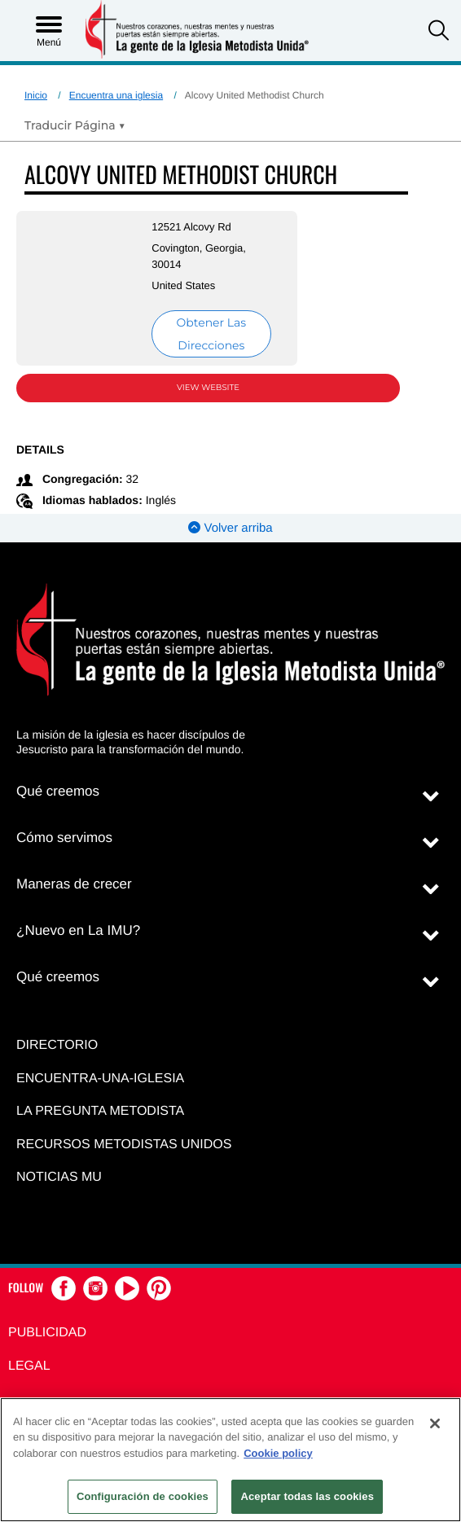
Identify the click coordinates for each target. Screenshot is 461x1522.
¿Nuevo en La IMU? (78, 930)
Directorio (57, 1045)
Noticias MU (59, 1177)
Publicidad (47, 1333)
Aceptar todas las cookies (307, 1496)
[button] (438, 32)
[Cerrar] (435, 1423)
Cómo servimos (64, 837)
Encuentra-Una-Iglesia (100, 1079)
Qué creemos (57, 791)
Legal (29, 1366)
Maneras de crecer (74, 884)
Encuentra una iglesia (116, 95)
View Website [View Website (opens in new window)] (208, 387)
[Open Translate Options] (74, 125)
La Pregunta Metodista (100, 1111)
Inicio (35, 95)
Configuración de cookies (143, 1496)
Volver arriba (230, 528)
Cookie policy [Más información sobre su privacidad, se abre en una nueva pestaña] (278, 1453)
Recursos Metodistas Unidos (123, 1144)
